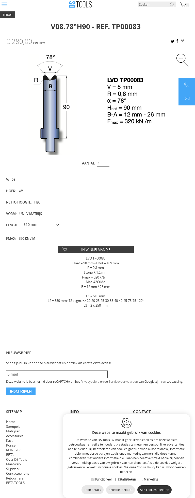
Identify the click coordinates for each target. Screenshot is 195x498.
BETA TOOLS (15, 483)
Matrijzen (13, 431)
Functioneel (103, 484)
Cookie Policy (146, 472)
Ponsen (12, 445)
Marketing (151, 484)
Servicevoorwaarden (123, 381)
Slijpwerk (13, 469)
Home (10, 421)
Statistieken (127, 484)
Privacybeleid (89, 381)
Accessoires (14, 436)
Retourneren (15, 478)
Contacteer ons (17, 473)
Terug (7, 15)
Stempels (13, 426)
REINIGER (13, 450)
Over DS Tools (16, 459)
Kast (9, 440)
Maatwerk (13, 464)
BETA (9, 454)
